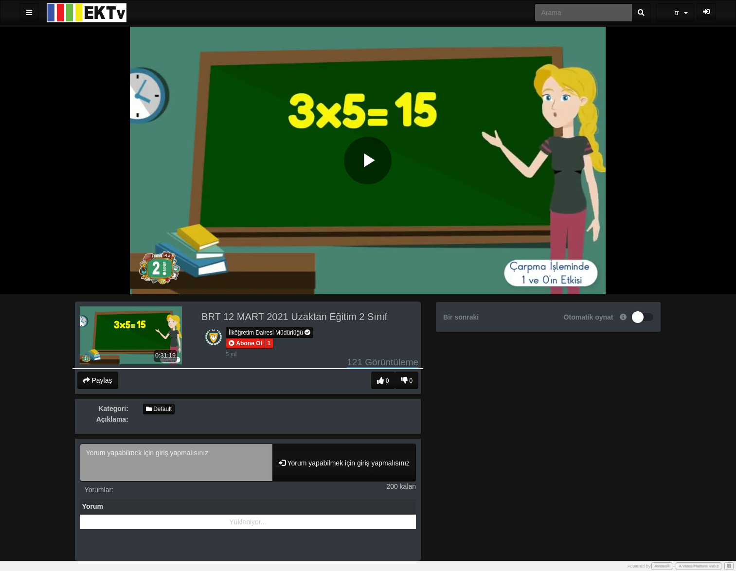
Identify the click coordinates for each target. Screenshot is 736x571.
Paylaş (97, 380)
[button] (245, 343)
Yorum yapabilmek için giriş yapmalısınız (176, 463)
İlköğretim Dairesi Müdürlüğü (269, 332)
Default (159, 409)
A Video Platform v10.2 (698, 566)
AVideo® (661, 566)
